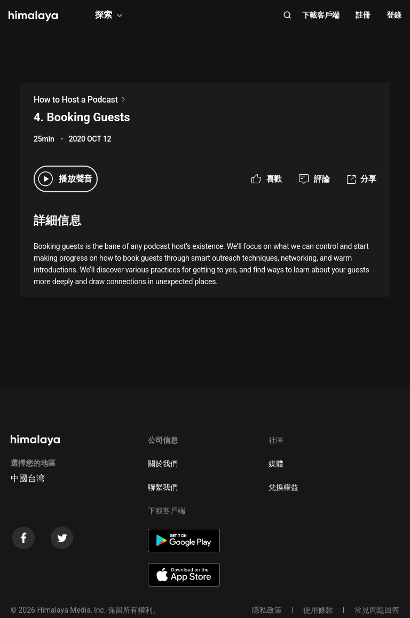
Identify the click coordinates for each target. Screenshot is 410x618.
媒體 (276, 463)
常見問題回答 (376, 610)
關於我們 (163, 463)
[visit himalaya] (33, 16)
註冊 (363, 15)
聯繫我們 (163, 487)
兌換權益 (283, 487)
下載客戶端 (321, 15)
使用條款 (318, 610)
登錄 (394, 15)
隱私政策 (267, 610)
